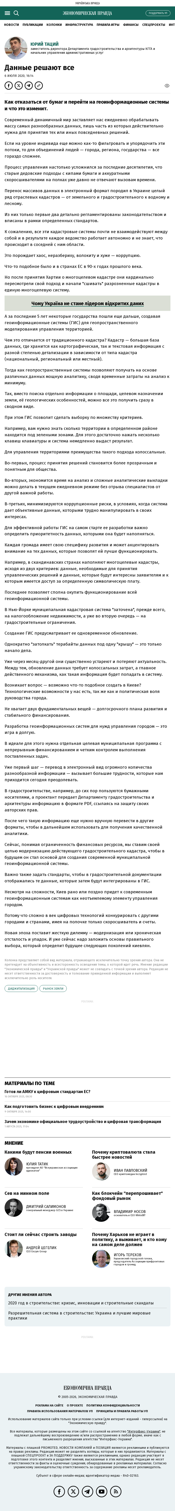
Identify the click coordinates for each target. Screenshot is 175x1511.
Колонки (54, 25)
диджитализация (21, 988)
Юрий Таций (45, 44)
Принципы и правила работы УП (122, 1411)
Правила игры (108, 25)
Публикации (33, 25)
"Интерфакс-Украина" (143, 1431)
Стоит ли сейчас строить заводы (41, 1234)
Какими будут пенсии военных (38, 1152)
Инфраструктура (79, 25)
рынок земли (53, 988)
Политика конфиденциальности (113, 1405)
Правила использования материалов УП (60, 1411)
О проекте (75, 1405)
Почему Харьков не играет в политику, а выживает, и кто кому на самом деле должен (129, 1239)
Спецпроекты (153, 25)
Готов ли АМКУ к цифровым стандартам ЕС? (47, 1091)
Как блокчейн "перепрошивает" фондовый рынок (127, 1195)
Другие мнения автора (30, 1295)
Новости (11, 25)
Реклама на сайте (49, 1405)
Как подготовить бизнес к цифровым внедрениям (54, 1106)
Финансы (131, 25)
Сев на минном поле (27, 1193)
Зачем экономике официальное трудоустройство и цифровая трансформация (83, 1121)
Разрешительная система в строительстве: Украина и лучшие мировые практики (79, 1316)
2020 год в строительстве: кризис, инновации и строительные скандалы (81, 1303)
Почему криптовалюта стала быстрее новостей (123, 1154)
